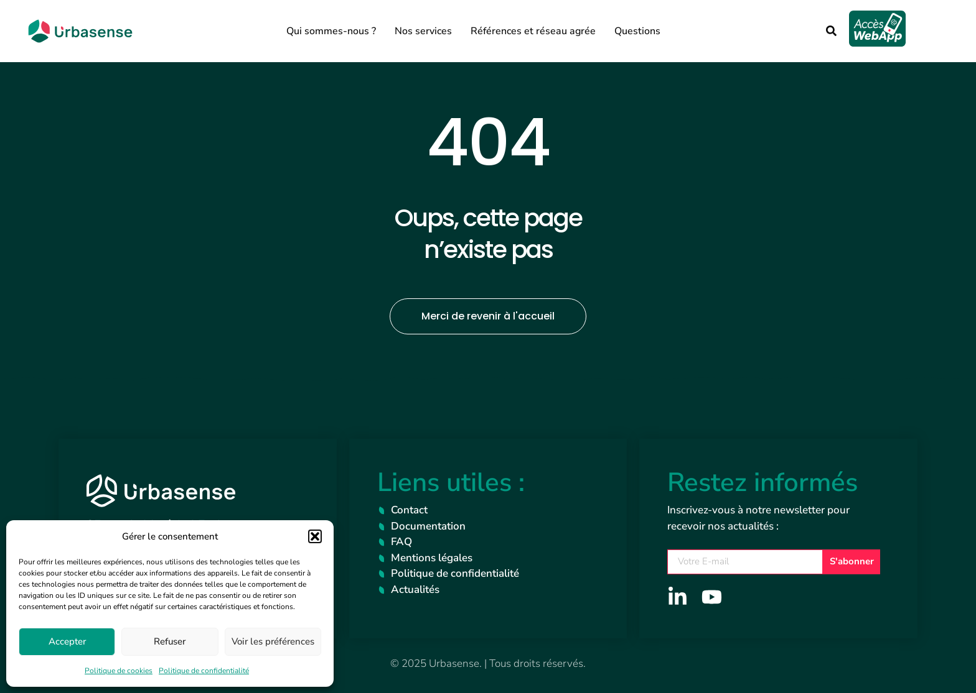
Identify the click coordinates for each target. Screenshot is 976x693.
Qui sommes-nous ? (331, 31)
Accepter (67, 641)
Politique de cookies (118, 671)
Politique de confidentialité (204, 671)
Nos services (423, 31)
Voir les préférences (273, 641)
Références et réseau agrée (533, 31)
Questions (637, 31)
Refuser (169, 641)
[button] (315, 536)
